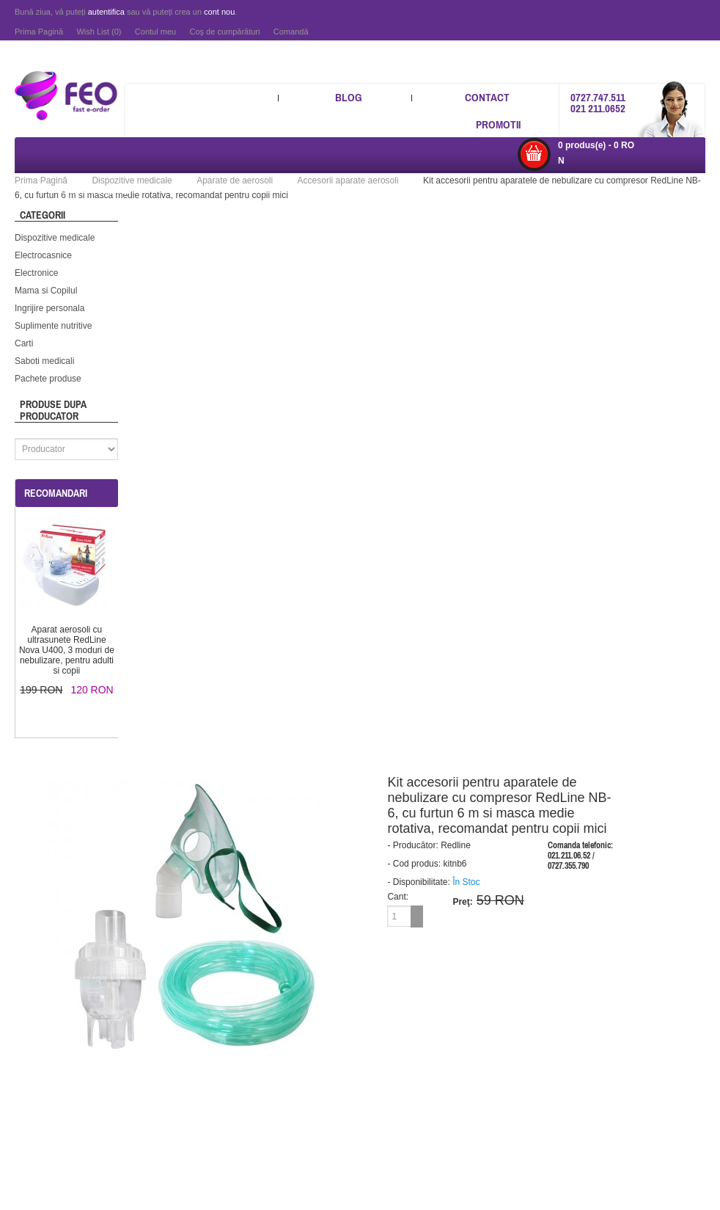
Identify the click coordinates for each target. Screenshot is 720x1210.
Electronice (36, 273)
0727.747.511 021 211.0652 (597, 102)
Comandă (291, 31)
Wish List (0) (98, 31)
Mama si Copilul (46, 290)
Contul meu (155, 31)
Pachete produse (48, 378)
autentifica (106, 11)
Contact (487, 97)
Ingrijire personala (49, 308)
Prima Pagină (39, 31)
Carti (24, 343)
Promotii (498, 124)
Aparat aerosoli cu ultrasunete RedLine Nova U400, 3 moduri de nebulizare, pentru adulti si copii (66, 650)
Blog (348, 97)
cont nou (219, 11)
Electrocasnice (43, 255)
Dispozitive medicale (55, 238)
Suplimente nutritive (53, 326)
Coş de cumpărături (224, 31)
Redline (456, 845)
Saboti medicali (44, 361)
